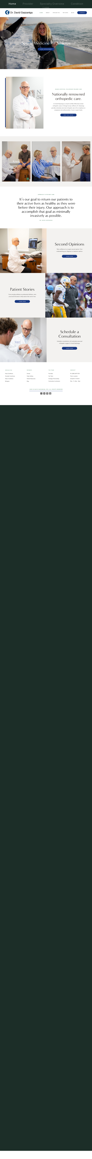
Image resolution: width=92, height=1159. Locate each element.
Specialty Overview (52, 3)
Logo (46, 7)
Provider (28, 3)
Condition (77, 3)
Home (12, 3)
